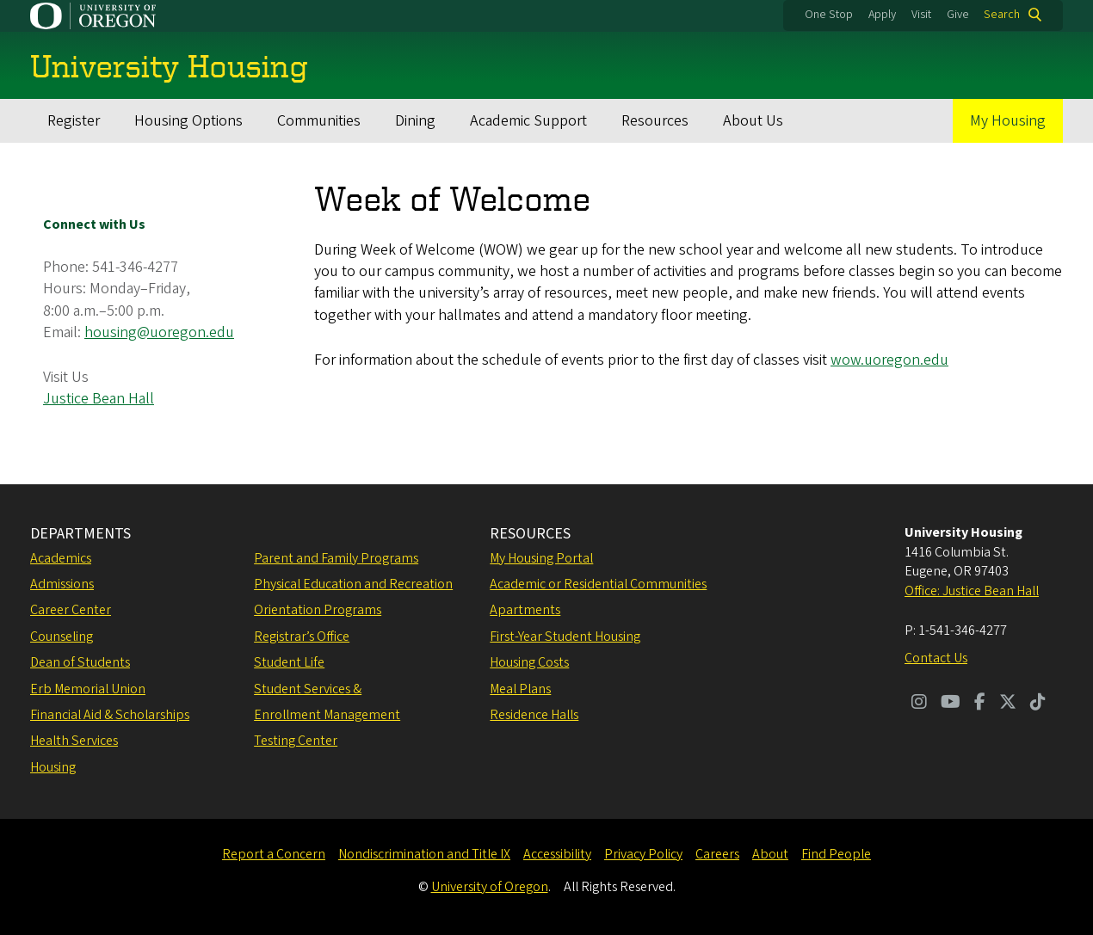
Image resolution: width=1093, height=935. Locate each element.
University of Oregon (489, 886)
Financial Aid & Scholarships (109, 714)
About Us (753, 121)
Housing (53, 767)
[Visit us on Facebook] (979, 703)
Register (73, 121)
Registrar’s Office (301, 636)
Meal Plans (520, 689)
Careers (717, 854)
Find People (836, 854)
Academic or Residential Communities (598, 584)
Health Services (74, 740)
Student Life (289, 662)
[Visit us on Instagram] (919, 703)
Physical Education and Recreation (353, 584)
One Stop (829, 14)
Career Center (70, 609)
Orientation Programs (317, 609)
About (770, 854)
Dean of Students (80, 662)
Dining (415, 121)
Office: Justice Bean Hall (972, 590)
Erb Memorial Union (87, 689)
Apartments (525, 609)
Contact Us (936, 658)
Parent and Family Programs (336, 558)
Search (1002, 14)
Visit (921, 14)
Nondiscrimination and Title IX (424, 854)
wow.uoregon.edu (889, 360)
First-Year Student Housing (565, 636)
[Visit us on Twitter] (1007, 703)
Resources (655, 121)
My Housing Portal (541, 558)
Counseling (61, 636)
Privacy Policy (643, 854)
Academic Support (528, 121)
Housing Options (188, 121)
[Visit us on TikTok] (1038, 703)
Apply (882, 14)
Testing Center (295, 740)
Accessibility (557, 854)
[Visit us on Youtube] (950, 703)
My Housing (1008, 121)
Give (958, 14)
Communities (319, 121)
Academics (60, 558)
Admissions (62, 584)
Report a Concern (273, 854)
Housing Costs (529, 662)
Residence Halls (534, 714)
